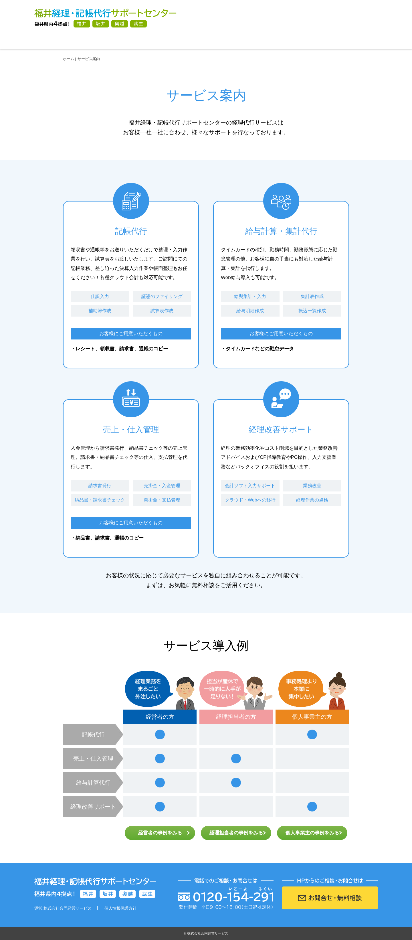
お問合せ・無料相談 (340, 18)
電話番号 (255, 18)
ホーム (68, 40)
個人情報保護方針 (120, 908)
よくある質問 (274, 40)
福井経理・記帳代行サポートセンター (105, 18)
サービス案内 (137, 40)
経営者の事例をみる (160, 833)
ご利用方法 (206, 40)
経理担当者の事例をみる (236, 833)
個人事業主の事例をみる (312, 833)
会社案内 (343, 40)
